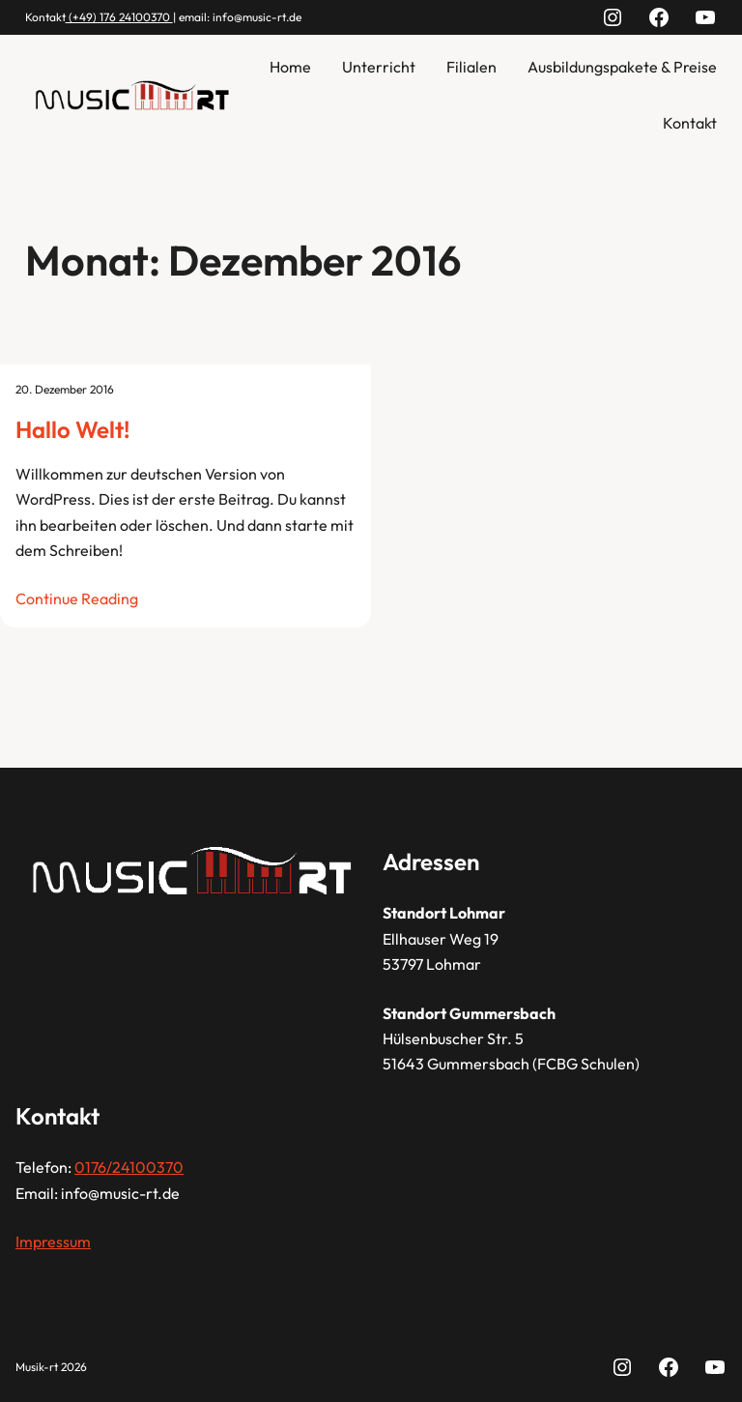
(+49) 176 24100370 (119, 17)
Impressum (53, 1241)
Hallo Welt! (72, 429)
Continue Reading (76, 598)
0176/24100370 (129, 1167)
